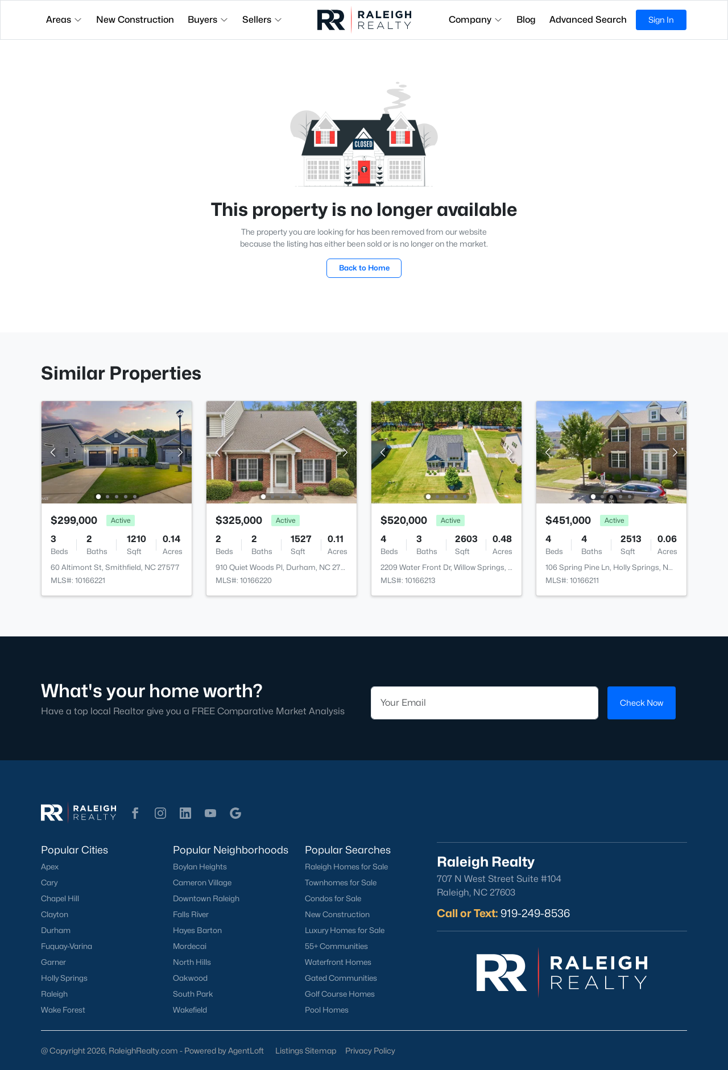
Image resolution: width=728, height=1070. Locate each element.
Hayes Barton (197, 930)
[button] (135, 813)
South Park (193, 993)
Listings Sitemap (305, 1050)
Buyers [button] (208, 19)
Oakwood (190, 977)
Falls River (191, 914)
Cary (49, 882)
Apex (50, 866)
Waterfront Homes (338, 962)
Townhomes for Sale (341, 882)
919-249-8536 (535, 913)
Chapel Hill (60, 898)
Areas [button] (64, 19)
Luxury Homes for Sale (344, 930)
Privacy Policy (370, 1050)
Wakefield (190, 1009)
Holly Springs (64, 977)
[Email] (484, 702)
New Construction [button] (135, 19)
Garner (53, 962)
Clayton (54, 914)
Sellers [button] (262, 19)
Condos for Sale (333, 898)
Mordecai (189, 946)
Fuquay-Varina (66, 946)
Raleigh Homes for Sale (346, 866)
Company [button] (476, 19)
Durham (56, 930)
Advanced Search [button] (588, 19)
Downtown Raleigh (206, 898)
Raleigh (54, 993)
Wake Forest (63, 1009)
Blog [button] (526, 19)
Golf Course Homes (340, 993)
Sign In (661, 19)
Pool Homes (327, 1009)
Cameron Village (202, 882)
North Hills (192, 962)
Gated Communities (341, 977)
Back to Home (364, 267)
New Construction (337, 914)
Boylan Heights (200, 866)
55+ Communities (336, 946)
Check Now (641, 702)
